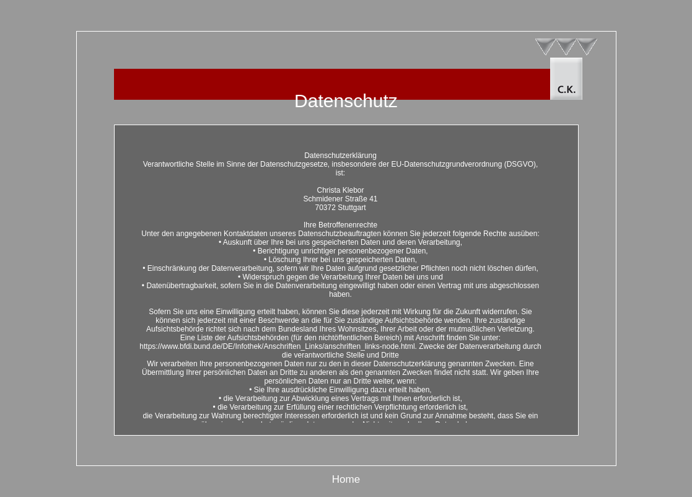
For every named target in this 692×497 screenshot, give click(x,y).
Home (346, 479)
